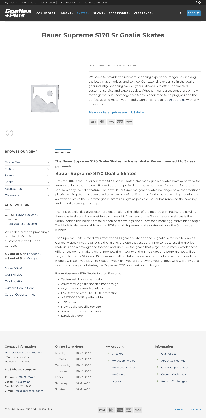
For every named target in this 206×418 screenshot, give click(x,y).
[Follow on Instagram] (199, 2)
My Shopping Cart (123, 360)
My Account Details (124, 367)
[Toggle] (48, 162)
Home (92, 65)
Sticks (99, 13)
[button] (181, 13)
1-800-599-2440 (27, 214)
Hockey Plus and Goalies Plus (23, 352)
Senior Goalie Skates (128, 65)
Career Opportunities (97, 2)
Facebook (34, 253)
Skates (83, 13)
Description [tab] (63, 152)
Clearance (144, 13)
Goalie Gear (47, 13)
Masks (67, 13)
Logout (116, 381)
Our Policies (29, 2)
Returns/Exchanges (174, 381)
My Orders (118, 374)
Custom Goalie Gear (70, 2)
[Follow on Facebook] (196, 2)
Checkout (118, 353)
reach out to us (174, 99)
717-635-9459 (21, 381)
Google (32, 258)
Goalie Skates (105, 65)
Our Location (47, 2)
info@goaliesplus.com (21, 223)
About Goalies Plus (173, 360)
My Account (11, 2)
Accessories (120, 13)
